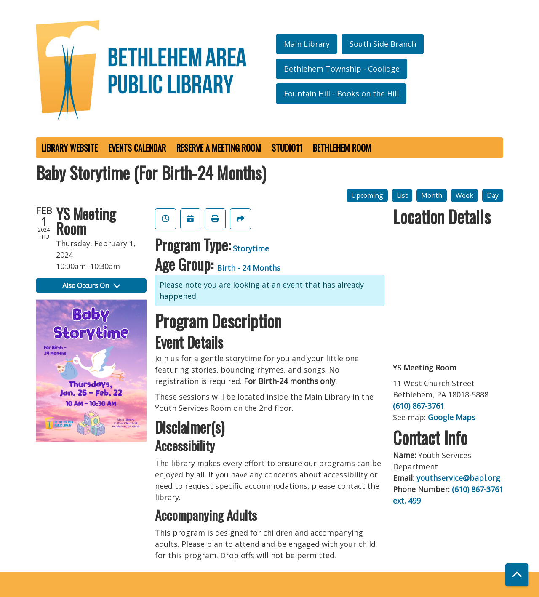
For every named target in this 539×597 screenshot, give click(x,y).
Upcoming (367, 195)
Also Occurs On (91, 285)
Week (464, 195)
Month (431, 195)
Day (493, 195)
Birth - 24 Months (248, 268)
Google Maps (451, 417)
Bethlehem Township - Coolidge (342, 69)
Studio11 (287, 147)
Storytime (251, 248)
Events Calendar (137, 147)
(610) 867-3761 (418, 406)
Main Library (307, 44)
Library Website (69, 147)
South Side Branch (383, 44)
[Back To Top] (516, 574)
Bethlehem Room (342, 147)
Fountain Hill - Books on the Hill (341, 93)
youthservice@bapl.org (458, 478)
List (402, 195)
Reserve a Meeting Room (218, 147)
